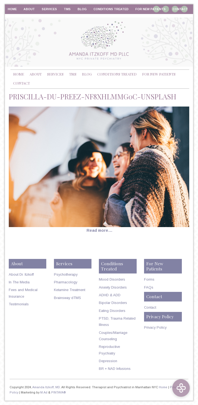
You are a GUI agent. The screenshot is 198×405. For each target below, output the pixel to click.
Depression (108, 361)
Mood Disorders (112, 279)
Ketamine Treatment (69, 290)
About (29, 9)
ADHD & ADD (109, 295)
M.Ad (43, 392)
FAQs (148, 287)
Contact (180, 9)
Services (49, 9)
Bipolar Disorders (113, 303)
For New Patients (150, 9)
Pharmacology (65, 282)
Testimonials (19, 304)
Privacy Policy (155, 327)
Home (12, 9)
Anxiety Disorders (113, 287)
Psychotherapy (66, 274)
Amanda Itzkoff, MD (46, 387)
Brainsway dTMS (67, 298)
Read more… (100, 230)
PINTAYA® (58, 392)
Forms (149, 279)
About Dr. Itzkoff (21, 274)
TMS (67, 9)
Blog (82, 9)
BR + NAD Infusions (115, 369)
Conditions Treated (110, 9)
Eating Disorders (112, 311)
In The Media (19, 282)
